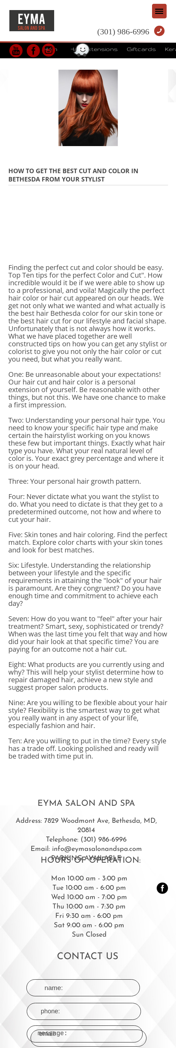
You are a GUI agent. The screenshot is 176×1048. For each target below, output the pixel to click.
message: (88, 996)
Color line (57, 62)
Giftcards (141, 49)
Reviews (93, 62)
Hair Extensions (94, 49)
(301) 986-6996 (123, 31)
